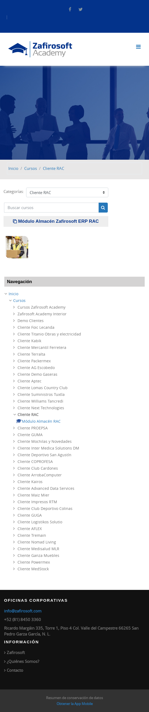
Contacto (15, 670)
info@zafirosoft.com (22, 611)
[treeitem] (74, 431)
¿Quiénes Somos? (23, 661)
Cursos (30, 168)
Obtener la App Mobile (75, 703)
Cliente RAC (53, 168)
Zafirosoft (16, 652)
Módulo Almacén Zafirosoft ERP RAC (58, 221)
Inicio (13, 168)
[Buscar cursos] (51, 208)
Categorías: (14, 191)
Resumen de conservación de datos (74, 697)
